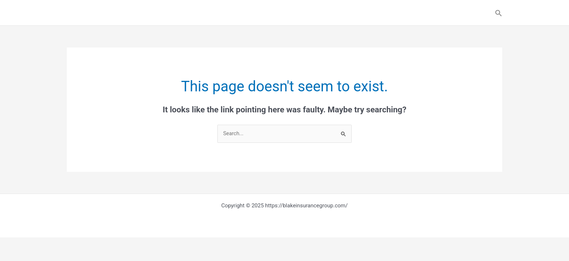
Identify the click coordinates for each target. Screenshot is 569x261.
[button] (498, 13)
